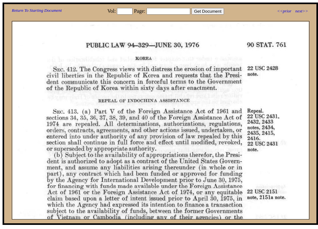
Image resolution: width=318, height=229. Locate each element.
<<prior (284, 11)
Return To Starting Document (37, 10)
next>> (301, 11)
